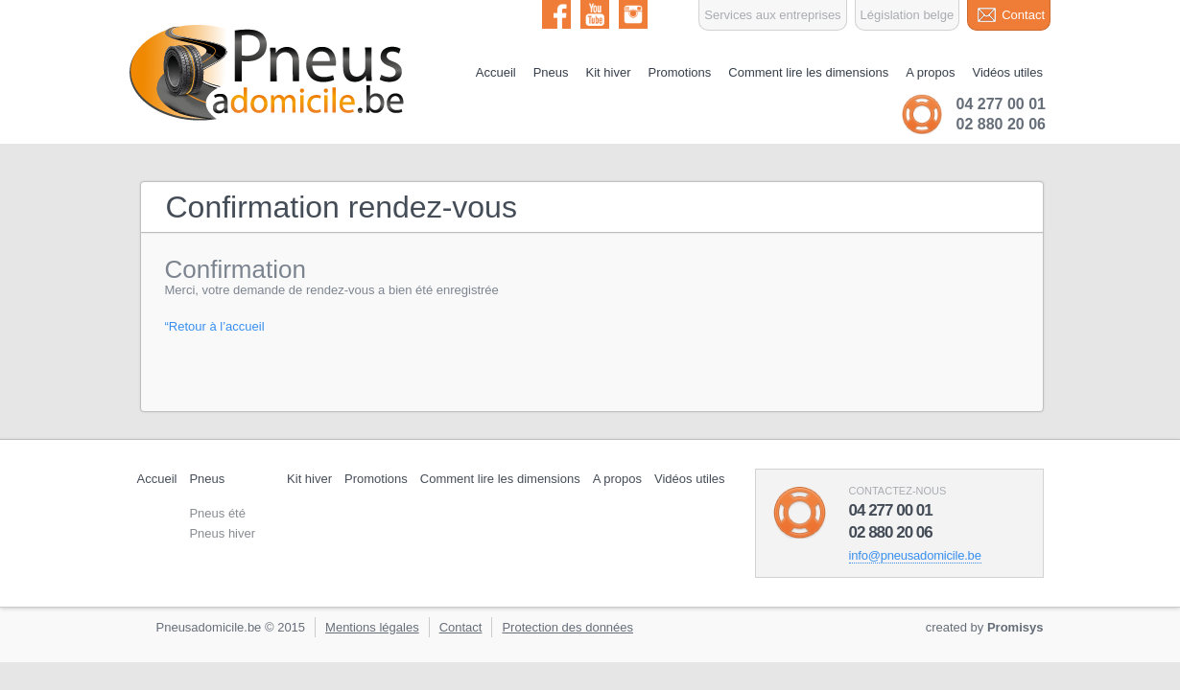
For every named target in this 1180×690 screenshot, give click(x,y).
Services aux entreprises (772, 15)
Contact (1023, 15)
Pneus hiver (222, 533)
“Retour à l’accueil (215, 326)
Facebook (556, 14)
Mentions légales (372, 627)
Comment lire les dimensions (808, 72)
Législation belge (908, 15)
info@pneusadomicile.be (915, 555)
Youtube (594, 14)
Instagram (633, 14)
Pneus (551, 72)
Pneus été (217, 513)
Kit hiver (608, 72)
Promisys (1015, 627)
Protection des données (567, 627)
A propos (930, 72)
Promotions (680, 72)
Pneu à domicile (269, 73)
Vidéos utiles (1008, 72)
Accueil (496, 72)
